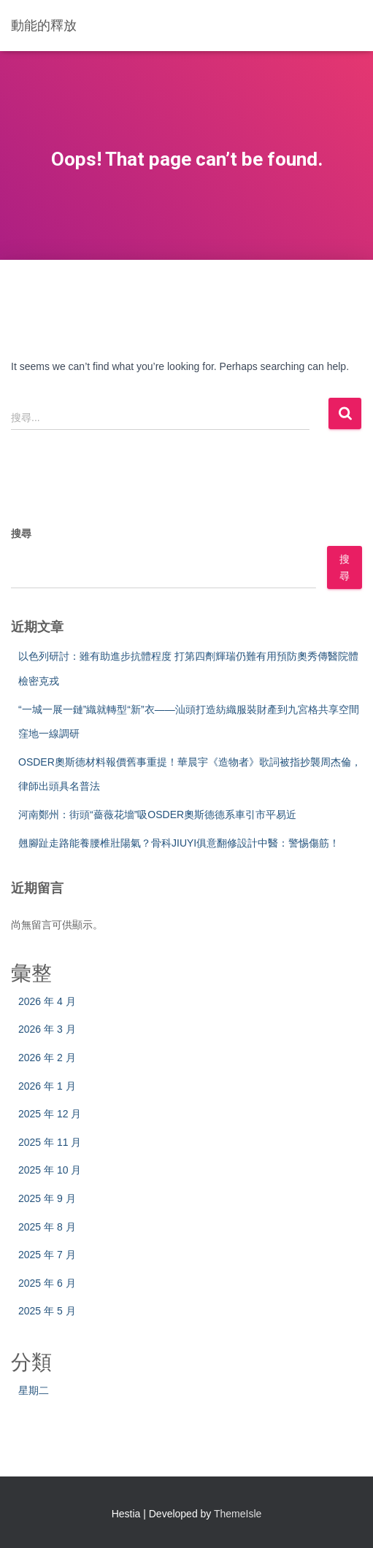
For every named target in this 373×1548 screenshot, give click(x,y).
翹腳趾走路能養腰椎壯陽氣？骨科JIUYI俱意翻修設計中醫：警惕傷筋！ (178, 843)
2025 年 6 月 (47, 1283)
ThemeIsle (237, 1514)
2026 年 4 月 (47, 1001)
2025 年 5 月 (47, 1311)
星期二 (33, 1390)
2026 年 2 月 (47, 1057)
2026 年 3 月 (47, 1029)
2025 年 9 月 (47, 1198)
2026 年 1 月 (47, 1086)
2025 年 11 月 (49, 1142)
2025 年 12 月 (49, 1114)
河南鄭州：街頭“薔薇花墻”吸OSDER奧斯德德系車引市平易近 (157, 814)
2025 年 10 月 (49, 1170)
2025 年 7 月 (47, 1254)
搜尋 (21, 533)
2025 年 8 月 (47, 1227)
